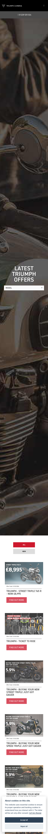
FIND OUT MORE (16, 600)
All (24, 545)
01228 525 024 (24, 14)
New (24, 551)
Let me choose (35, 813)
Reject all (23, 826)
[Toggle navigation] (44, 5)
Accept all (24, 820)
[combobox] (24, 287)
